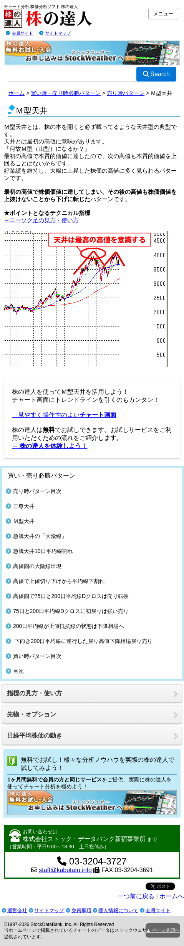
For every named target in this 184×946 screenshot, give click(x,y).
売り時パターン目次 (33, 491)
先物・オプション (31, 714)
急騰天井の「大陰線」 (36, 536)
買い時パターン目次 (33, 656)
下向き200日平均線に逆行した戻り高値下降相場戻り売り (79, 641)
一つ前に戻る (136, 896)
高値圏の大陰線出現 (33, 566)
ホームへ (171, 896)
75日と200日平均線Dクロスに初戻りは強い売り (67, 611)
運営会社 (17, 910)
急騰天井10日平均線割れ (39, 551)
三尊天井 (20, 506)
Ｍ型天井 (20, 521)
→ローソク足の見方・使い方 (41, 220)
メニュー (163, 14)
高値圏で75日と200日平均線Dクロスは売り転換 (67, 596)
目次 (15, 671)
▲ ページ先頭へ (162, 930)
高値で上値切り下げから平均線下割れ (55, 581)
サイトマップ (58, 33)
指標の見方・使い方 (34, 693)
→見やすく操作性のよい (64, 414)
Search (156, 74)
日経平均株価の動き (34, 735)
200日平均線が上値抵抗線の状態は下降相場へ (65, 626)
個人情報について (118, 910)
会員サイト (22, 33)
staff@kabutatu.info (65, 870)
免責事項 (81, 910)
